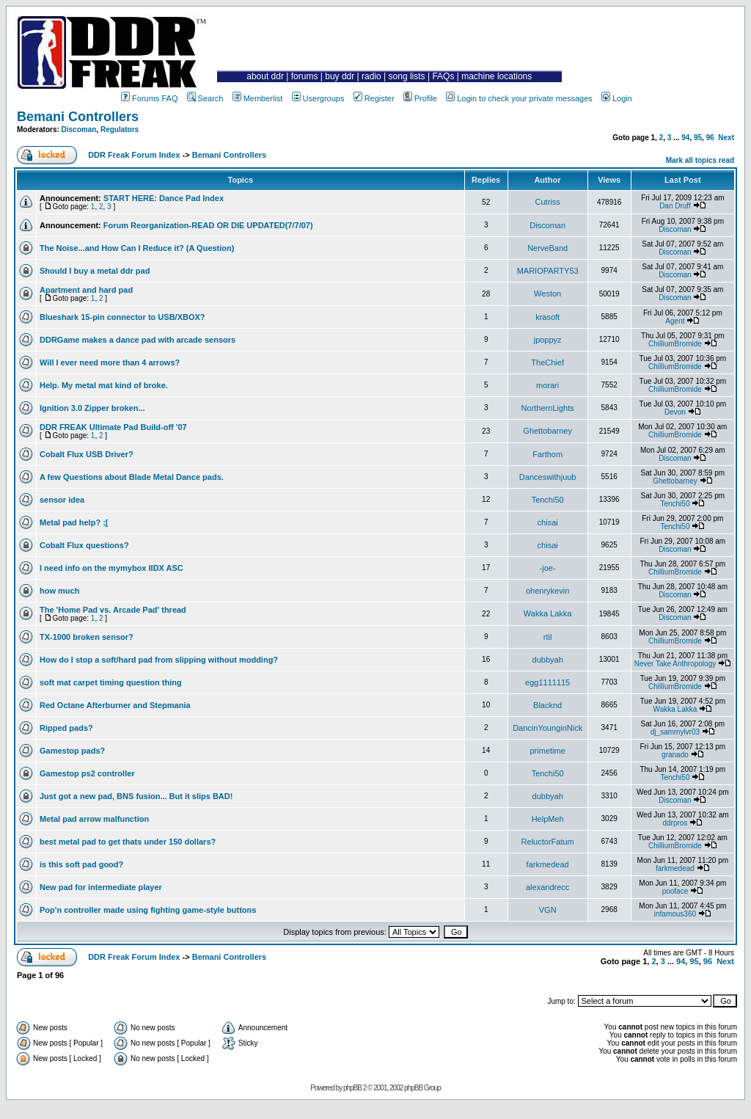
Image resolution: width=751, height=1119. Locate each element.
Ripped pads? (66, 727)
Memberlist (257, 98)
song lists (407, 76)
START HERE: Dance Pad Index (163, 198)
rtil (547, 637)
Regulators (119, 129)
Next (726, 138)
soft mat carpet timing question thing (111, 682)
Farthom (547, 454)
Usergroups (318, 98)
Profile (420, 98)
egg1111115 (547, 682)
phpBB (352, 1088)
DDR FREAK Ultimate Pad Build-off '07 (113, 427)
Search (205, 98)
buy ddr (339, 76)
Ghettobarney (547, 430)
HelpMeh (548, 818)
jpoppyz (548, 339)
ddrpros (674, 823)
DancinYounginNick (547, 727)
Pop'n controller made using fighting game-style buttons (148, 909)
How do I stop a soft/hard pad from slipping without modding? (159, 659)
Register (374, 98)
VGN (548, 909)
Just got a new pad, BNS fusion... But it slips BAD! (136, 796)
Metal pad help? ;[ (74, 522)
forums (304, 76)
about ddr (265, 76)
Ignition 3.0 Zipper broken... (92, 408)
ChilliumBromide (675, 344)
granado (675, 755)
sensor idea (62, 499)
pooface (675, 891)
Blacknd (547, 705)
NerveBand (547, 248)
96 (710, 138)
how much (59, 590)
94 (685, 138)
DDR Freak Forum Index (134, 154)
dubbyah (547, 659)
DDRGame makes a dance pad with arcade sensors (137, 339)
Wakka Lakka (548, 613)
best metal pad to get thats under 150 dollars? (128, 841)
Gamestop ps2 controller (87, 773)
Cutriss (547, 201)
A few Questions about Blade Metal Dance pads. (132, 477)
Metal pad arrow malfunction (94, 818)
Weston (547, 293)
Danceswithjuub (547, 477)
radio (371, 76)
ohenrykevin (547, 590)
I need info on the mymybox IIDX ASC (111, 568)
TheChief (547, 362)
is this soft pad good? (81, 864)
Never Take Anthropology (675, 664)
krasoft (547, 317)
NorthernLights (547, 408)
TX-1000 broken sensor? (86, 637)
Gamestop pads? (72, 750)
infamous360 (675, 914)
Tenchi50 (548, 499)
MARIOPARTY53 (548, 270)
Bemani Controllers (78, 116)
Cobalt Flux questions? (84, 545)
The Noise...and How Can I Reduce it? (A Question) (137, 248)
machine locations (496, 76)
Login (616, 98)
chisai (548, 522)
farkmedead (548, 864)
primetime (547, 750)
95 (698, 138)
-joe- (548, 568)
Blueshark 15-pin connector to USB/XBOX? (122, 317)
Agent (674, 321)
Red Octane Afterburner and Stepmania (115, 705)
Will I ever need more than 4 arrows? (110, 362)
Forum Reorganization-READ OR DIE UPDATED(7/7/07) (208, 225)
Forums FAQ (149, 98)
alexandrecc (547, 887)
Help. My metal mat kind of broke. (104, 385)
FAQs (443, 76)
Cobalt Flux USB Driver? (86, 454)
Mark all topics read (700, 160)
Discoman (79, 129)
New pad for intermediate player (101, 887)
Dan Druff (675, 206)
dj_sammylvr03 (675, 732)
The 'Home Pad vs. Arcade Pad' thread (113, 609)
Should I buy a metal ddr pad (95, 270)
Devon (675, 412)
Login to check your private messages (519, 98)
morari (547, 385)
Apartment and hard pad (86, 289)
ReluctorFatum (547, 841)
